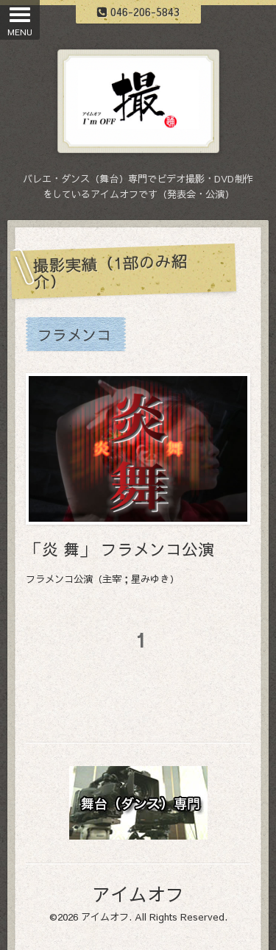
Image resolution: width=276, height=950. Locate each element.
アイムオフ (138, 894)
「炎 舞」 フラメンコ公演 (120, 549)
